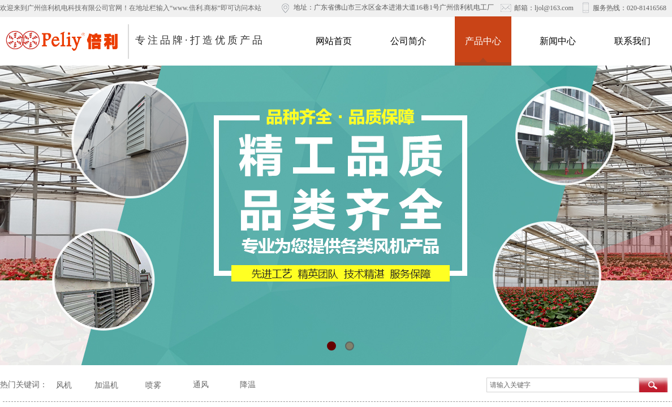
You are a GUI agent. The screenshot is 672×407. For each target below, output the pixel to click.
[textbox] (562, 385)
